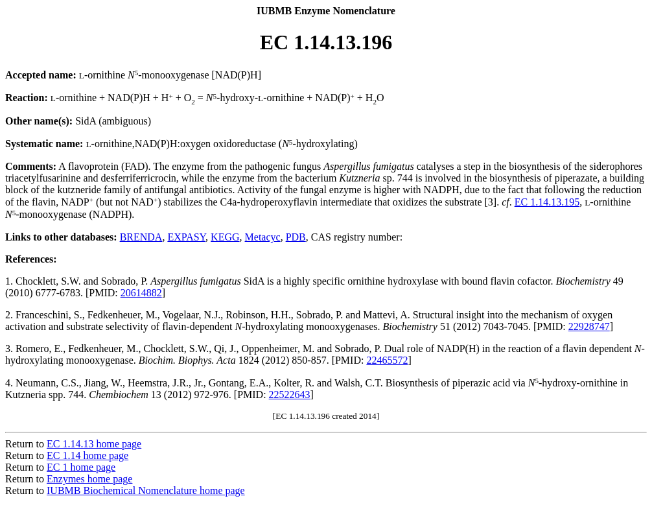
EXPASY (186, 236)
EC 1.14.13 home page (94, 443)
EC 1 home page (81, 467)
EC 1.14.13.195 (547, 201)
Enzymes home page (89, 478)
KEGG (225, 236)
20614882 (141, 292)
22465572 (387, 360)
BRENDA (141, 236)
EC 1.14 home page (87, 455)
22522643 (289, 394)
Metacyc (263, 236)
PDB (296, 236)
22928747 (589, 326)
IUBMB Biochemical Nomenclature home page (146, 490)
